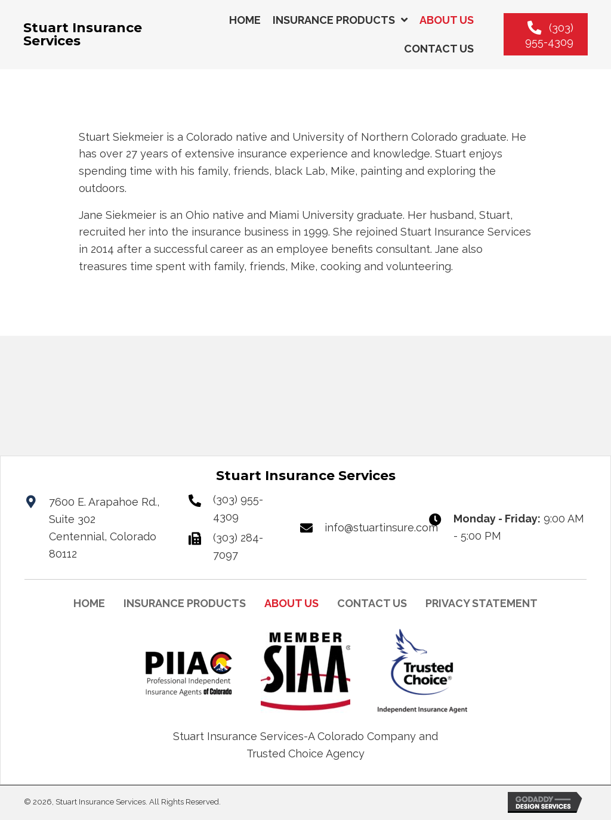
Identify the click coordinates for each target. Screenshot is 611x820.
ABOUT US (291, 603)
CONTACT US (372, 603)
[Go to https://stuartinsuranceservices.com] (107, 34)
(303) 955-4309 (238, 508)
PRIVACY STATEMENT (481, 603)
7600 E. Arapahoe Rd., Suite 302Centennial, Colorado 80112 (104, 528)
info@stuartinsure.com (381, 527)
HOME (89, 603)
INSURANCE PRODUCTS (185, 603)
